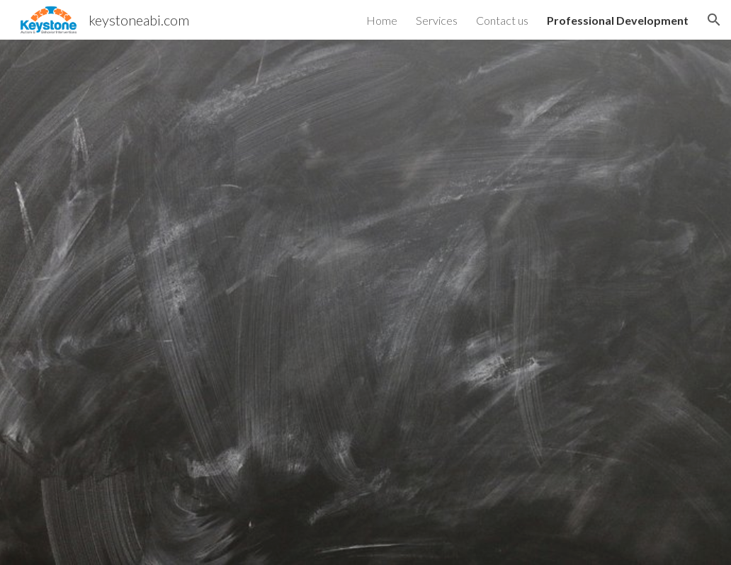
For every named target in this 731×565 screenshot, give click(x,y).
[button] (714, 20)
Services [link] (437, 20)
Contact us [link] (502, 20)
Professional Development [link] (617, 20)
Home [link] (381, 20)
